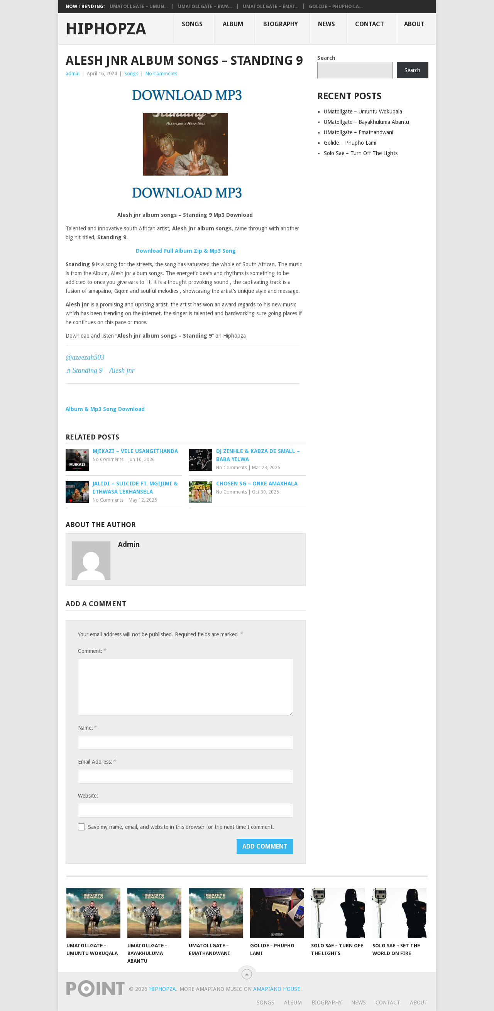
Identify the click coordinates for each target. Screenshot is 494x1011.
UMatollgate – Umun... (138, 6)
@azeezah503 (85, 357)
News (326, 24)
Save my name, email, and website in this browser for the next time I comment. (181, 827)
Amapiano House (276, 989)
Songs (192, 24)
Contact (369, 24)
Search (326, 58)
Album (233, 24)
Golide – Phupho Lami (350, 143)
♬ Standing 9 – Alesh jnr (100, 370)
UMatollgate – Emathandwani (358, 132)
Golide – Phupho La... (335, 6)
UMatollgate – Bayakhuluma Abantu (366, 122)
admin (73, 73)
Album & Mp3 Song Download (105, 409)
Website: (88, 796)
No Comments (161, 73)
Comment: (92, 650)
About (414, 24)
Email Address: (97, 761)
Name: (87, 727)
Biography (280, 24)
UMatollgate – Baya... (205, 6)
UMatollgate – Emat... (270, 6)
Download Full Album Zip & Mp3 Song (186, 251)
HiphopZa (106, 29)
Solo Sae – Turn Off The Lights (361, 153)
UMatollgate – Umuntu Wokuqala (363, 111)
